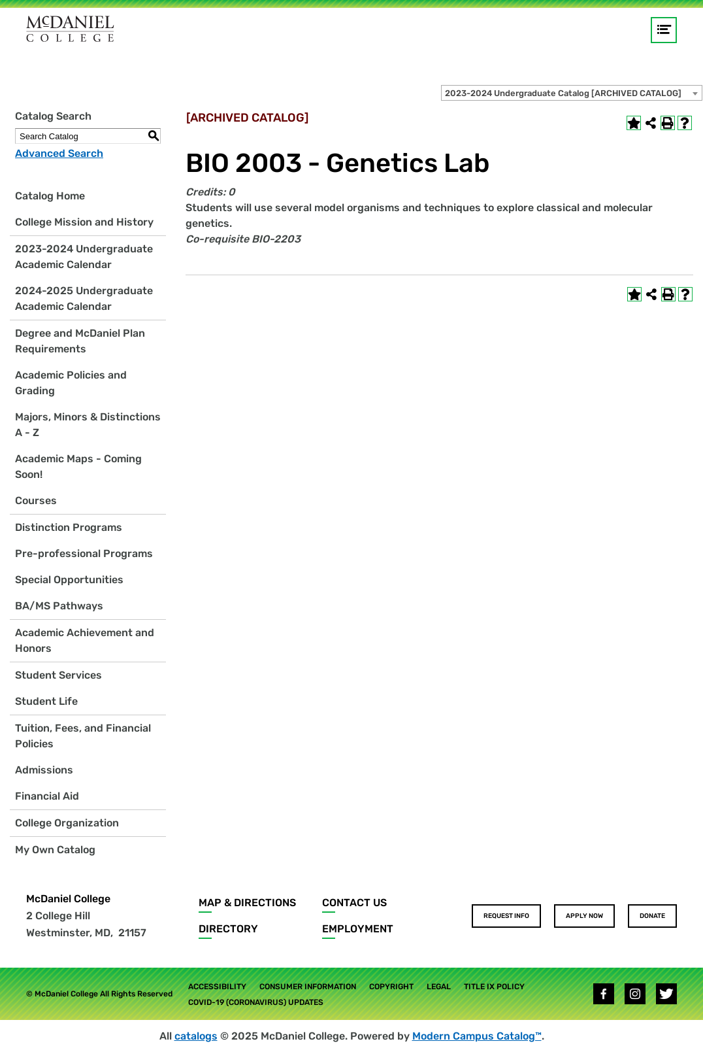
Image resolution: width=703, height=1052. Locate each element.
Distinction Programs (68, 527)
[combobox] (571, 93)
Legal (439, 986)
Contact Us (354, 902)
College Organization (67, 823)
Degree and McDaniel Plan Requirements (80, 341)
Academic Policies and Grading (71, 383)
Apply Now (584, 916)
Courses (36, 500)
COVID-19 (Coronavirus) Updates (255, 1002)
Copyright (391, 986)
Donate (652, 916)
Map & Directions (247, 902)
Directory (228, 929)
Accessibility (217, 986)
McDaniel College (68, 898)
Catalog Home (50, 196)
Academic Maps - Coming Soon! (78, 466)
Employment (357, 929)
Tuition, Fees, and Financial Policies (83, 736)
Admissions (44, 770)
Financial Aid (47, 796)
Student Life (46, 701)
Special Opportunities (69, 579)
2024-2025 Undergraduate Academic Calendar (84, 298)
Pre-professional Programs (84, 553)
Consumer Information (307, 986)
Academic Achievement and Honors (84, 640)
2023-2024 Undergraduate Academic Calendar (84, 257)
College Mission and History (84, 222)
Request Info (506, 916)
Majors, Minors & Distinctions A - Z (88, 425)
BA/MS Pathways (59, 606)
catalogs (196, 1036)
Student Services (58, 675)
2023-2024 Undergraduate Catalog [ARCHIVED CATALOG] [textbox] (563, 93)
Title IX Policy (494, 986)
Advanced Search (59, 153)
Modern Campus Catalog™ (477, 1036)
